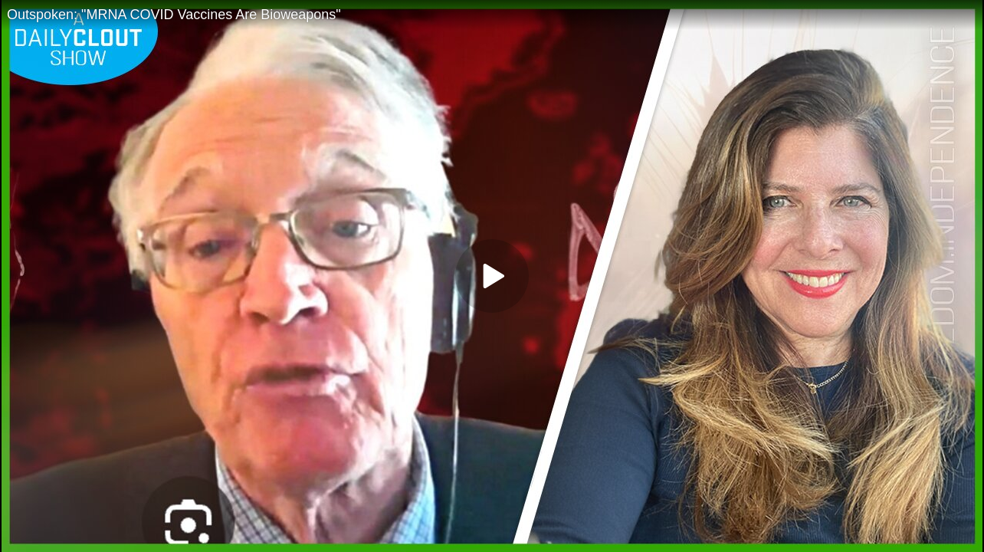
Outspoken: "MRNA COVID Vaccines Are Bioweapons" (174, 14)
